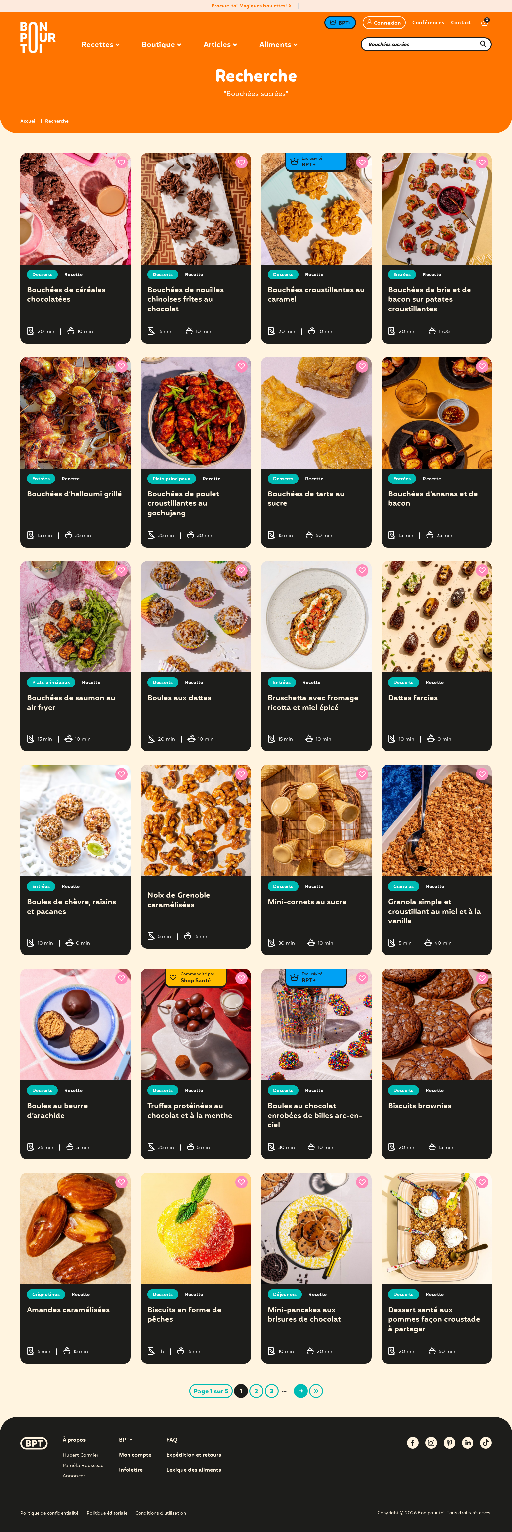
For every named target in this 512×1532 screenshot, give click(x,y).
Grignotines (46, 1294)
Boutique (161, 45)
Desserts (42, 274)
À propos (74, 1440)
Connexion (384, 23)
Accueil (28, 121)
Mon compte (135, 1455)
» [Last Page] (316, 1391)
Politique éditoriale (107, 1514)
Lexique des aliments (193, 1470)
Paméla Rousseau (83, 1465)
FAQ (171, 1440)
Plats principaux (172, 479)
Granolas (403, 886)
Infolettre (131, 1470)
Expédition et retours (193, 1455)
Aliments (278, 45)
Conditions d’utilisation (160, 1514)
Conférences (428, 23)
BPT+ (345, 23)
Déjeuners (285, 1294)
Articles (220, 45)
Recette (73, 274)
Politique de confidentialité (49, 1514)
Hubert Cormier (80, 1455)
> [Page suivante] (301, 1391)
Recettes (100, 45)
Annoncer (74, 1475)
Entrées (402, 274)
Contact (461, 23)
